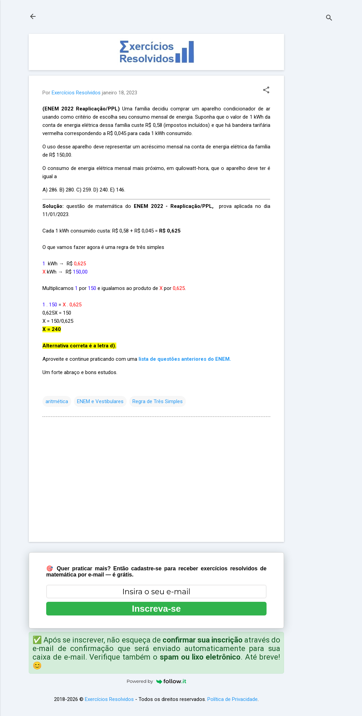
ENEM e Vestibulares (100, 401)
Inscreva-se (156, 609)
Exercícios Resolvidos (109, 699)
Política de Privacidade (232, 699)
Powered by (156, 681)
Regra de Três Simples (157, 401)
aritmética (57, 401)
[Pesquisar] (329, 18)
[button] (266, 90)
